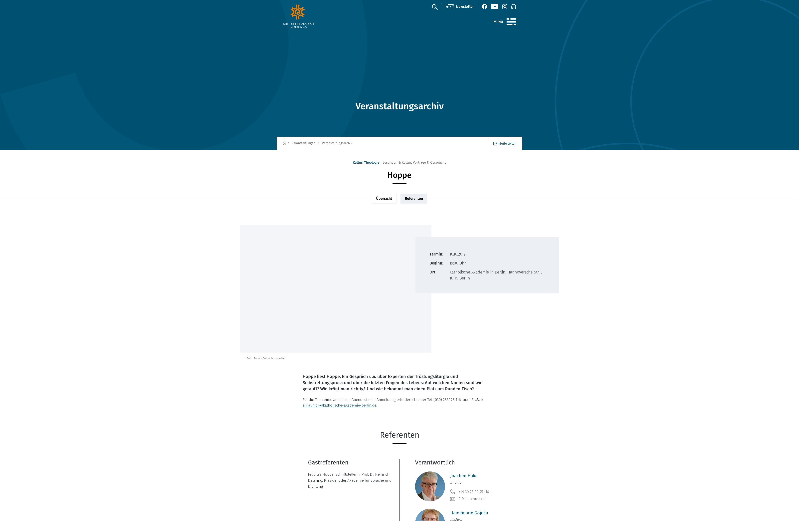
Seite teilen (504, 143)
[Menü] (511, 22)
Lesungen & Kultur (397, 162)
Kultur (357, 162)
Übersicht (384, 198)
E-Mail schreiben (467, 499)
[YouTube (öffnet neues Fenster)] (494, 6)
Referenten (414, 198)
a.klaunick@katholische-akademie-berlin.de (339, 405)
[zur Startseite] (308, 16)
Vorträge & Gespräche (429, 162)
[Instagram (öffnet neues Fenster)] (504, 6)
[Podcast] (513, 6)
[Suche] (434, 7)
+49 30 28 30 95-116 (469, 491)
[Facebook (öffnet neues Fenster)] (484, 6)
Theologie (371, 162)
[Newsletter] (460, 7)
